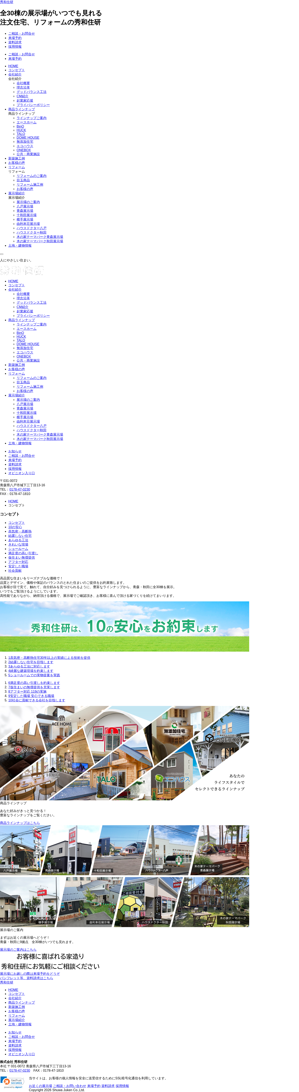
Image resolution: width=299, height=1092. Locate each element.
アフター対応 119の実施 (27, 691)
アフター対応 (18, 562)
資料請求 (15, 42)
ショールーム (18, 549)
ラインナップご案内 (32, 118)
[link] (12, 1082)
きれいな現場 (18, 544)
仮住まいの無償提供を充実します (34, 687)
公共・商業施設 (28, 154)
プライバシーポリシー (33, 105)
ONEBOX (24, 150)
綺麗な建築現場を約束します (30, 671)
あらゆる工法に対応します (29, 666)
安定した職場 (18, 566)
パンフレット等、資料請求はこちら (26, 978)
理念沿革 (23, 87)
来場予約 (15, 38)
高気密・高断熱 (20, 531)
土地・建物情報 (20, 245)
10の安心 (15, 527)
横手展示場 (25, 219)
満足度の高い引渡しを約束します (34, 683)
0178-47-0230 (19, 489)
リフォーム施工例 (30, 184)
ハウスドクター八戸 (32, 228)
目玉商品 (23, 180)
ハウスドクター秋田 (32, 232)
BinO (20, 126)
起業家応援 (25, 100)
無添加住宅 (25, 141)
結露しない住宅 (20, 535)
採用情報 (15, 46)
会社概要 (23, 83)
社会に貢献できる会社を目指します (36, 700)
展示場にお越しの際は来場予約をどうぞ (30, 973)
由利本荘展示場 (28, 223)
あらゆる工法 (18, 540)
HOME (13, 66)
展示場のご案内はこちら (18, 949)
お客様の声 (16, 163)
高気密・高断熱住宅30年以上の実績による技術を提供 (49, 657)
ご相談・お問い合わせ (69, 1086)
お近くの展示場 (40, 1086)
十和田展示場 (27, 215)
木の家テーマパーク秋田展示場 (40, 241)
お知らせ (15, 451)
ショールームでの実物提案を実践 (34, 675)
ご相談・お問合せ (21, 33)
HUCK (21, 130)
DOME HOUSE (28, 137)
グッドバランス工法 (32, 92)
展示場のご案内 (28, 202)
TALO (21, 134)
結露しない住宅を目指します (30, 662)
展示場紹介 (16, 193)
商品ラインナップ (21, 109)
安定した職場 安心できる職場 (31, 696)
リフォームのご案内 (32, 176)
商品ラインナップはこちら (20, 823)
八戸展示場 (25, 206)
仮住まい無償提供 (21, 557)
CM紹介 (22, 96)
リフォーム (16, 167)
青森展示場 (25, 210)
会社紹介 (15, 74)
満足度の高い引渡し (23, 553)
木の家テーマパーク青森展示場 (40, 237)
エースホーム (27, 122)
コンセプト (16, 70)
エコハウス (25, 146)
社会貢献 (15, 570)
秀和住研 (6, 2)
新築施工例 (16, 158)
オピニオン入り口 (21, 473)
